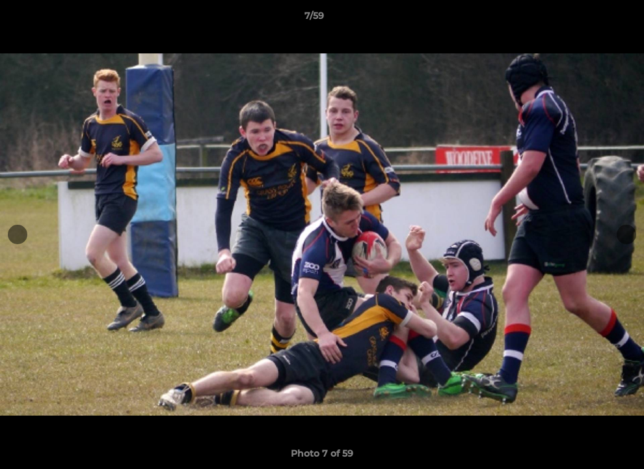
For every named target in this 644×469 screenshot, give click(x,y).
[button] (589, 19)
